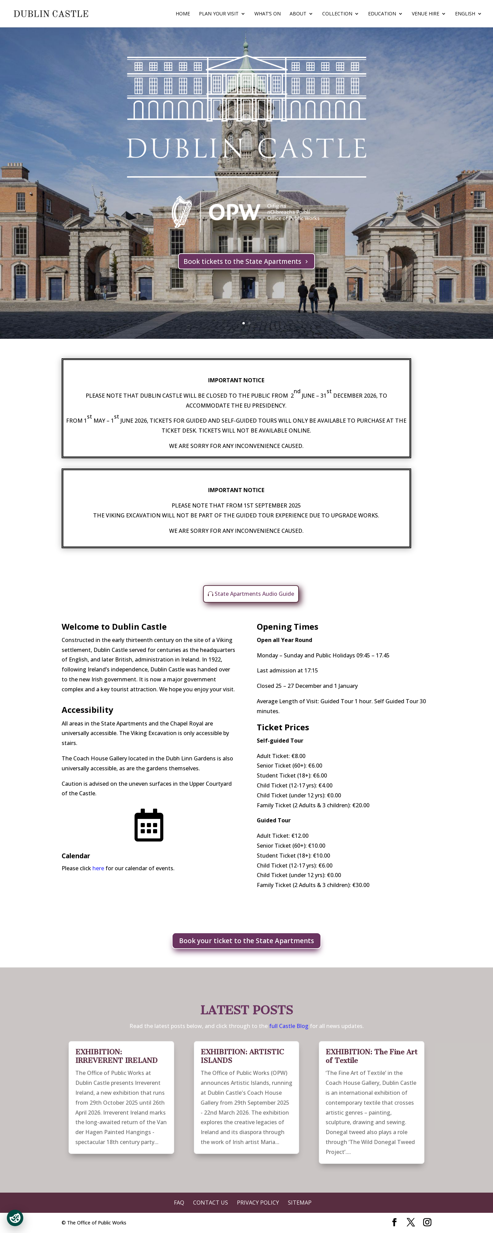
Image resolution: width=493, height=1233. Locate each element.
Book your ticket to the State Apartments (246, 940)
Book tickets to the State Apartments (242, 261)
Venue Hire (425, 14)
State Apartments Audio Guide (254, 594)
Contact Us (210, 1202)
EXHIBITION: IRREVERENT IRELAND (116, 1056)
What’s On (267, 14)
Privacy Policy (258, 1202)
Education (382, 14)
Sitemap (300, 1202)
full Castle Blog (289, 1026)
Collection (337, 14)
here (98, 868)
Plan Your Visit (219, 14)
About (298, 14)
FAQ (179, 1202)
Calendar (76, 855)
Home (183, 14)
